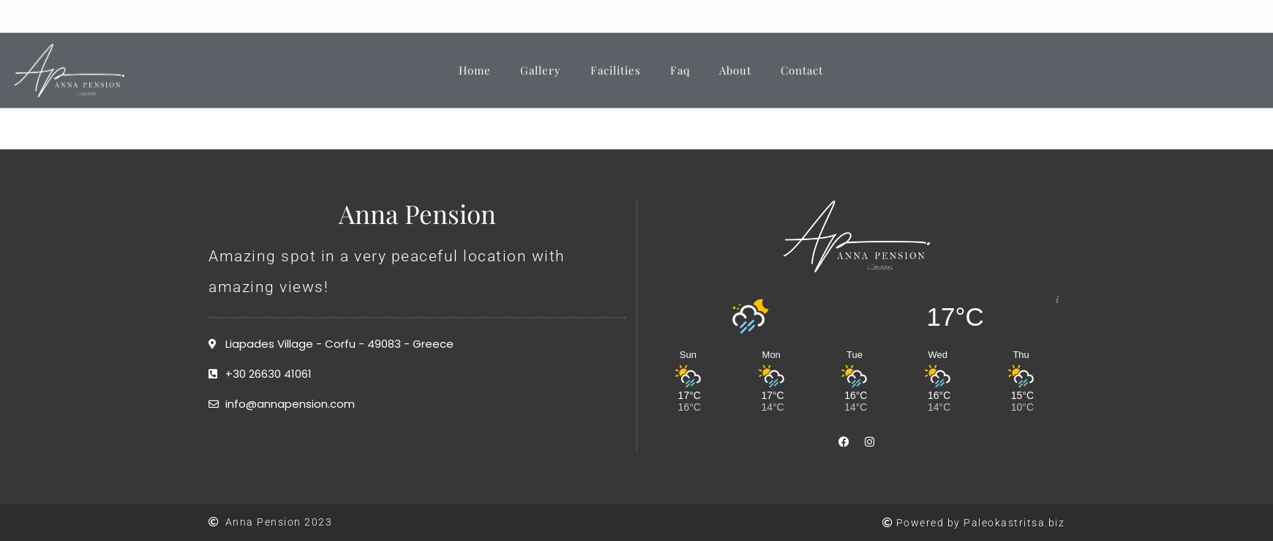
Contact (802, 61)
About (735, 61)
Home (475, 61)
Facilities (615, 61)
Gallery (540, 61)
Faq (680, 61)
